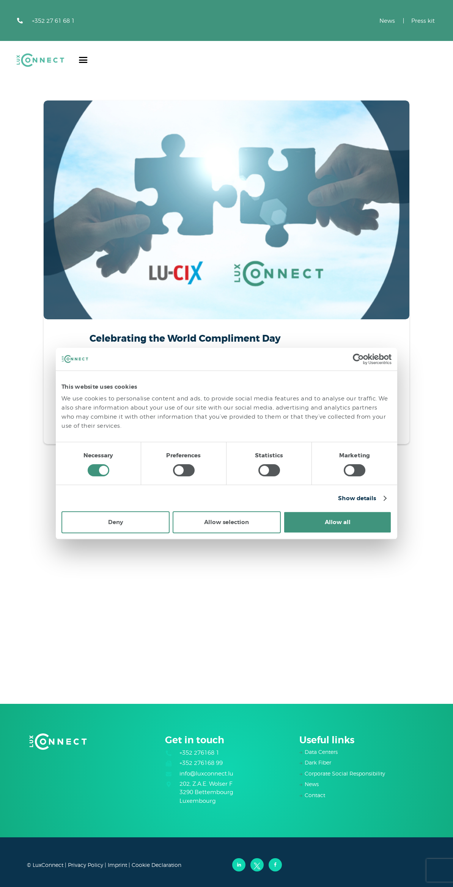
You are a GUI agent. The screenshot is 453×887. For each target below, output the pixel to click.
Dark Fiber (318, 762)
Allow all (338, 522)
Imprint (117, 865)
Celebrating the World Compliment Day (185, 338)
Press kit (423, 20)
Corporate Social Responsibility (345, 773)
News (387, 20)
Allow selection (226, 522)
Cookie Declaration (156, 865)
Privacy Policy (85, 865)
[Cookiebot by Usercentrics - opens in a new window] (358, 359)
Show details (357, 498)
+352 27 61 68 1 (53, 20)
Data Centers (321, 752)
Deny (115, 522)
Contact (315, 795)
